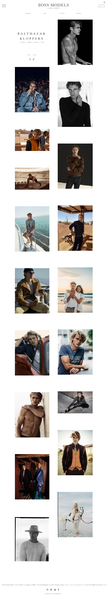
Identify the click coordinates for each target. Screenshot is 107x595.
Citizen (62, 13)
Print (34, 55)
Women (28, 13)
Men (45, 13)
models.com (101, 7)
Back (29, 55)
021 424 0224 (76, 585)
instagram (101, 5)
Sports (78, 13)
